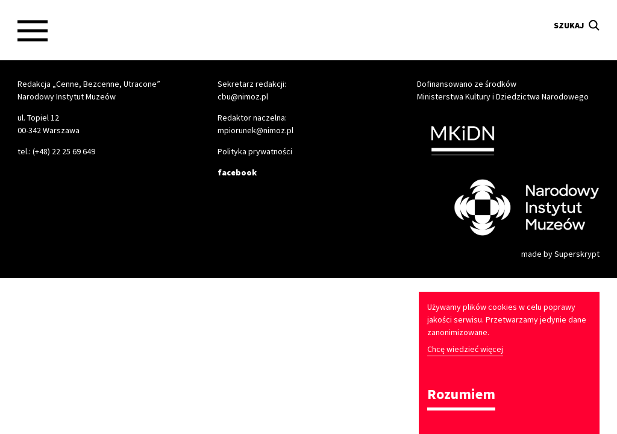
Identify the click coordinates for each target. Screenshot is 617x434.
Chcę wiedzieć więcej (465, 349)
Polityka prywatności (255, 151)
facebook (237, 172)
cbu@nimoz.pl (243, 96)
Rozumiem (461, 395)
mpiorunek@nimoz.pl (255, 130)
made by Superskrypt (560, 253)
